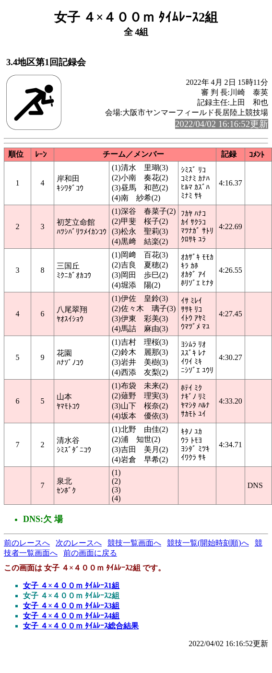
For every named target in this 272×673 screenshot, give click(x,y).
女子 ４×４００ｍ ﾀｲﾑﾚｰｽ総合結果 (81, 626)
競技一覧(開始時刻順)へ (208, 543)
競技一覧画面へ (134, 543)
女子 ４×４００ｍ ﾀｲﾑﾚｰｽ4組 (71, 616)
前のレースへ (27, 543)
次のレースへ (79, 543)
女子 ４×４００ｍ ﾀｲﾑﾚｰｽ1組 (71, 585)
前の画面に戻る (90, 553)
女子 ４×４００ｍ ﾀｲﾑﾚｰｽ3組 (71, 606)
